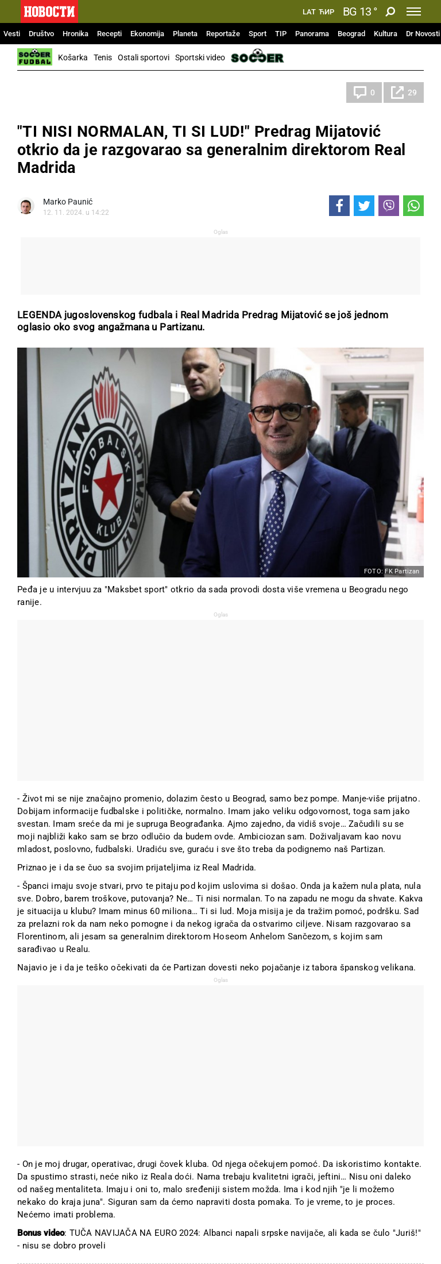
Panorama (312, 33)
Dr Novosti (423, 33)
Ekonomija (147, 33)
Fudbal (40, 92)
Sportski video (200, 57)
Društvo (41, 33)
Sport (257, 33)
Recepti (109, 33)
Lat (309, 12)
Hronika (75, 33)
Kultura (385, 33)
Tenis (103, 57)
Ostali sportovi (143, 57)
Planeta (185, 33)
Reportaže (223, 33)
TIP (281, 33)
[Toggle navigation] (414, 11)
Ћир (326, 12)
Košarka (73, 57)
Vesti (11, 33)
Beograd (351, 33)
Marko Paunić (67, 201)
